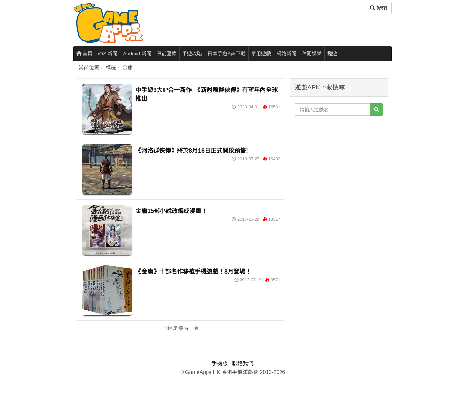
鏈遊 (332, 53)
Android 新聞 (137, 53)
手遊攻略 (192, 53)
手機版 (220, 363)
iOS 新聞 (107, 53)
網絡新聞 (286, 53)
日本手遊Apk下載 (227, 53)
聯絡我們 (242, 363)
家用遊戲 (261, 53)
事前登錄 (167, 53)
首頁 (84, 53)
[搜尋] (327, 8)
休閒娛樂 (312, 53)
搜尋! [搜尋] (378, 8)
